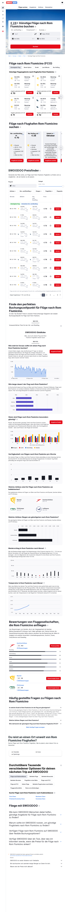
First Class (12, 796)
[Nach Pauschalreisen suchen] (3, 18)
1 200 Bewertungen (23, 690)
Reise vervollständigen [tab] (32, 788)
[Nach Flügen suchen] (3, 7)
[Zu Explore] (3, 21)
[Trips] (3, 26)
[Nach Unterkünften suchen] (3, 11)
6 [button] (57, 295)
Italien (19, 56)
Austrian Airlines (22, 643)
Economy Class (40, 799)
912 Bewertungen (22, 648)
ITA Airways (20, 685)
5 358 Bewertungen (23, 680)
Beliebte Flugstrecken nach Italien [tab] (43, 784)
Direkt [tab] (37, 67)
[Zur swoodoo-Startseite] (11, 2)
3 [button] (50, 295)
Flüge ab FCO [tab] (14, 784)
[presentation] (35, 26)
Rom (24, 56)
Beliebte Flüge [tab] (34, 776)
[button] (3, 2)
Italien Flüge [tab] (25, 784)
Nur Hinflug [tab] (56, 67)
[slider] (63, 186)
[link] (17, 160)
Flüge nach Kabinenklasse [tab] (18, 776)
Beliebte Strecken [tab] (15, 780)
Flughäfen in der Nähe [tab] (31, 780)
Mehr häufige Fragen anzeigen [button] (35, 727)
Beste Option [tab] (27, 67)
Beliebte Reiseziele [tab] (47, 776)
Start (9, 56)
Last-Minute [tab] (45, 67)
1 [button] (43, 295)
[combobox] (42, 30)
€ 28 (13, 23)
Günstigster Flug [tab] (15, 67)
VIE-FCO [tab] (35, 321)
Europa (14, 56)
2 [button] (46, 295)
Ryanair (19, 675)
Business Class (40, 796)
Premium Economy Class (17, 799)
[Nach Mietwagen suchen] (3, 14)
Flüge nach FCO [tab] (45, 780)
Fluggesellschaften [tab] (16, 788)
